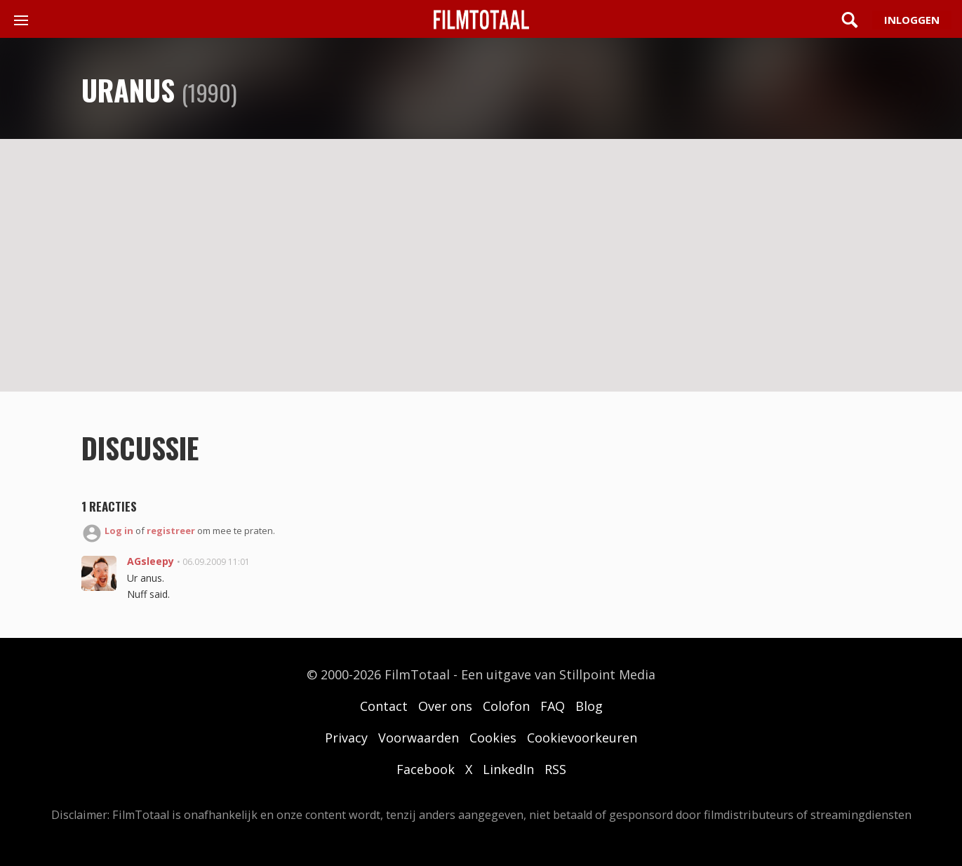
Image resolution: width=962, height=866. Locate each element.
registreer (171, 530)
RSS (555, 769)
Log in (119, 530)
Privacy (346, 737)
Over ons (445, 706)
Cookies (492, 737)
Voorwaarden (418, 737)
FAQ (552, 706)
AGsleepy (150, 561)
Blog (589, 706)
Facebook (425, 769)
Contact (384, 706)
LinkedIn (508, 769)
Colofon (506, 706)
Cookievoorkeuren (582, 737)
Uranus (128, 90)
